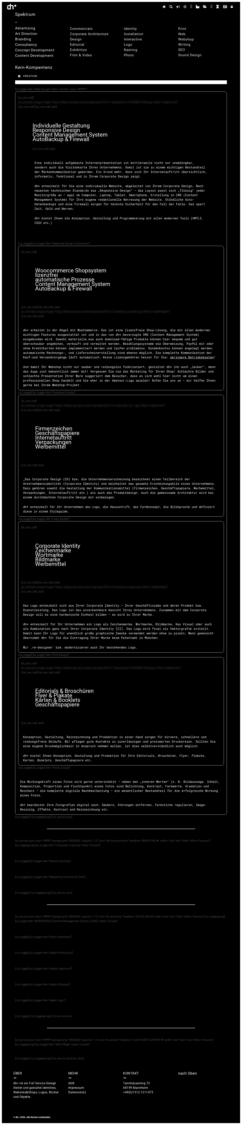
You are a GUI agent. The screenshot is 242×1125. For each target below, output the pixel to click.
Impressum (76, 1088)
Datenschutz (77, 1092)
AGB (71, 1083)
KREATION (27, 76)
